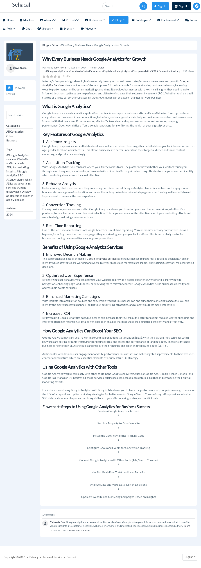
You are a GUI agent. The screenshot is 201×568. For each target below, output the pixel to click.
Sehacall (22, 4)
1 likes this (74, 530)
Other (9, 136)
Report (86, 530)
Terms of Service (52, 557)
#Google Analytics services (60, 71)
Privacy (34, 557)
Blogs (45, 45)
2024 (9, 214)
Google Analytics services (102, 258)
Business (11, 140)
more (187, 525)
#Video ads (17, 199)
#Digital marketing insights (116, 71)
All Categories (15, 131)
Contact (71, 557)
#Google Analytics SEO (143, 71)
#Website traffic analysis (88, 71)
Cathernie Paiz (57, 522)
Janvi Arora (19, 68)
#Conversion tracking (19, 179)
